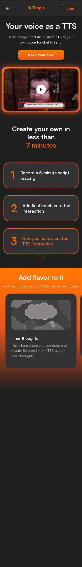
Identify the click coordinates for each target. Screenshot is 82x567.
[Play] (41, 89)
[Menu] (7, 8)
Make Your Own (41, 55)
